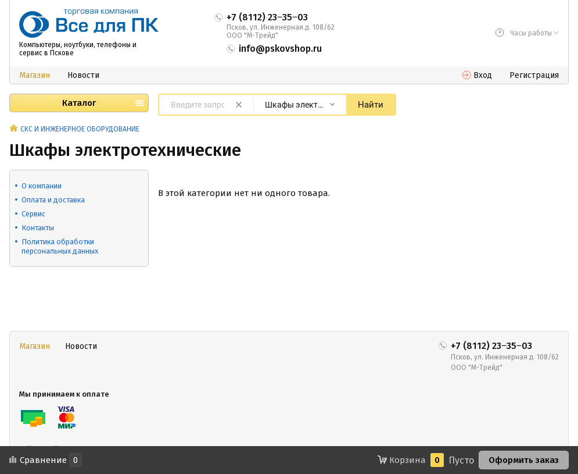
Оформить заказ (524, 460)
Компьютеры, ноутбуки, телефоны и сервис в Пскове (78, 49)
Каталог (79, 103)
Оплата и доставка (53, 199)
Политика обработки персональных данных (59, 246)
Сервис (33, 213)
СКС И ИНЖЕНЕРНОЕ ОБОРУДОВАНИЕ (79, 129)
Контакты (37, 227)
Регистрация (534, 75)
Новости (83, 75)
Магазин (34, 75)
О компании (41, 185)
